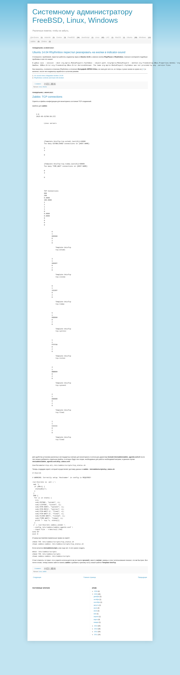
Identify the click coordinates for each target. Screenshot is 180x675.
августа (96, 605)
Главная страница (90, 577)
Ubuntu (129, 37)
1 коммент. (38, 84)
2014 (96, 626)
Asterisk (47, 37)
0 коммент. (38, 568)
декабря (97, 596)
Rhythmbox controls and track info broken (49, 78)
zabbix (33, 41)
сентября (97, 602)
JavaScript (85, 37)
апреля (96, 616)
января (96, 622)
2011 (96, 634)
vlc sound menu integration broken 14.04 (48, 75)
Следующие (37, 577)
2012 (96, 631)
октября (96, 599)
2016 (96, 591)
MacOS (118, 37)
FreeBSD (71, 37)
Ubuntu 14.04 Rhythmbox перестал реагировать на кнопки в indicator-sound (78, 52)
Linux (97, 37)
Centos (59, 37)
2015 (96, 594)
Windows (142, 37)
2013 (96, 629)
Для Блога (34, 37)
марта (96, 619)
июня (96, 611)
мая (95, 614)
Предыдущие (142, 577)
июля (96, 608)
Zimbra (44, 41)
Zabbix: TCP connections (47, 96)
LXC (107, 37)
